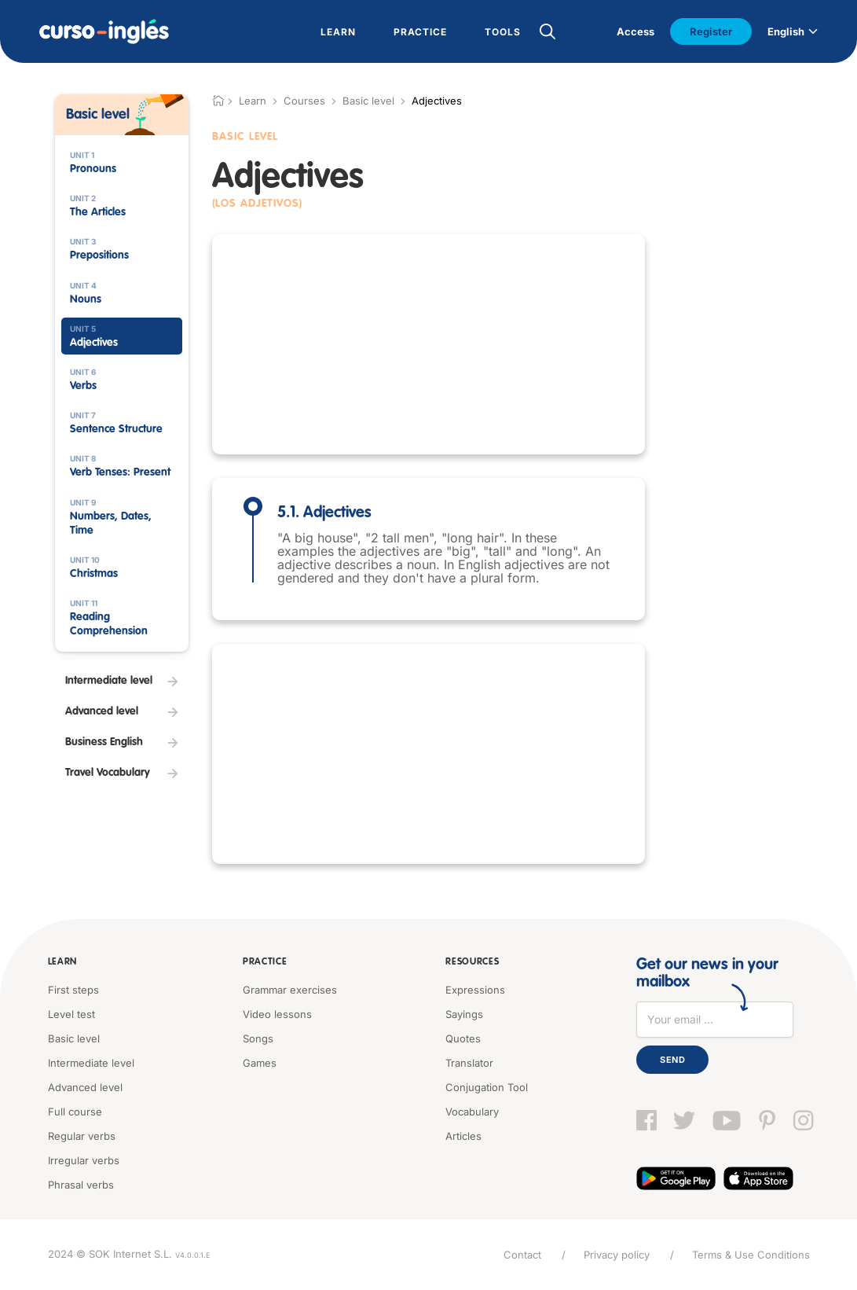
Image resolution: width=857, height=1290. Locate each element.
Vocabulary (472, 1111)
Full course (75, 1111)
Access (635, 31)
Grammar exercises (290, 989)
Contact (522, 1254)
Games (260, 1063)
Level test (71, 1014)
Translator (469, 1063)
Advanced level (85, 1087)
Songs (258, 1038)
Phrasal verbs (81, 1184)
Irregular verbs (83, 1160)
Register (711, 31)
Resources (472, 962)
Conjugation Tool (486, 1087)
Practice (265, 962)
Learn (63, 962)
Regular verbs (81, 1136)
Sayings (464, 1014)
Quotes (463, 1038)
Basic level (368, 100)
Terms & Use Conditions (751, 1254)
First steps (73, 989)
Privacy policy (617, 1254)
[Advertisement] (428, 344)
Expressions (475, 989)
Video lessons (277, 1014)
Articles (463, 1136)
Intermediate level (91, 1063)
